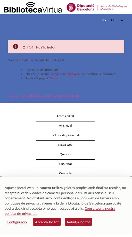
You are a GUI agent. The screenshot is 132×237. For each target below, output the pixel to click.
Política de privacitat (65, 135)
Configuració (17, 222)
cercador (56, 74)
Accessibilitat (65, 116)
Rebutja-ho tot (78, 222)
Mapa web (65, 144)
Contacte (65, 173)
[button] (121, 28)
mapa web (73, 74)
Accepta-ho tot (47, 222)
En (121, 20)
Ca (104, 20)
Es (112, 20)
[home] (29, 20)
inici (53, 78)
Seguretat (65, 163)
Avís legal (65, 125)
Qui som (65, 154)
